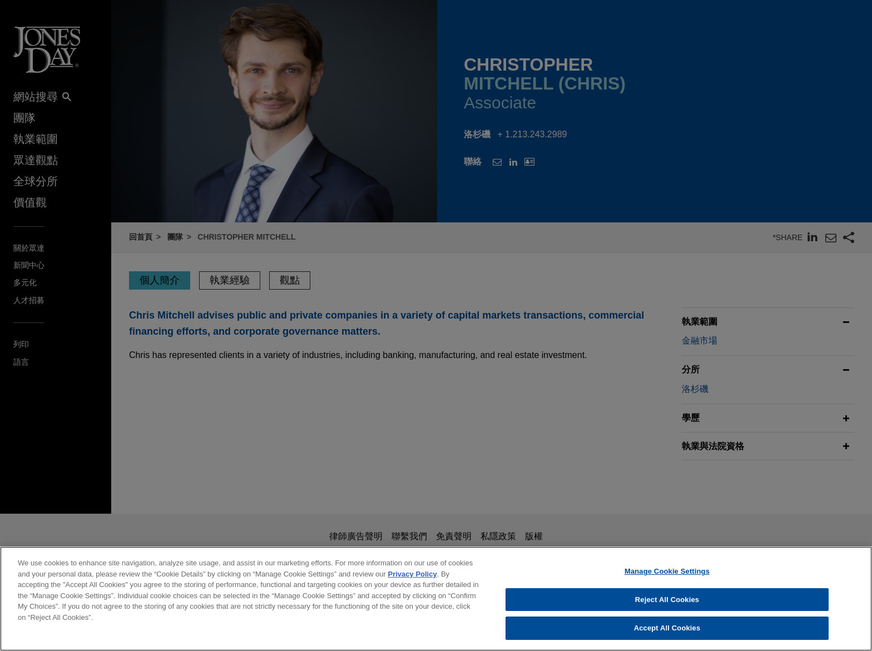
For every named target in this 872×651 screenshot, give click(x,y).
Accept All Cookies (667, 628)
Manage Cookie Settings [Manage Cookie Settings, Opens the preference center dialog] (667, 571)
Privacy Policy (412, 574)
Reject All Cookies (667, 599)
